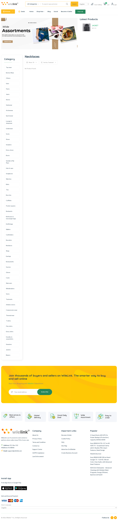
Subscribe (44, 392)
